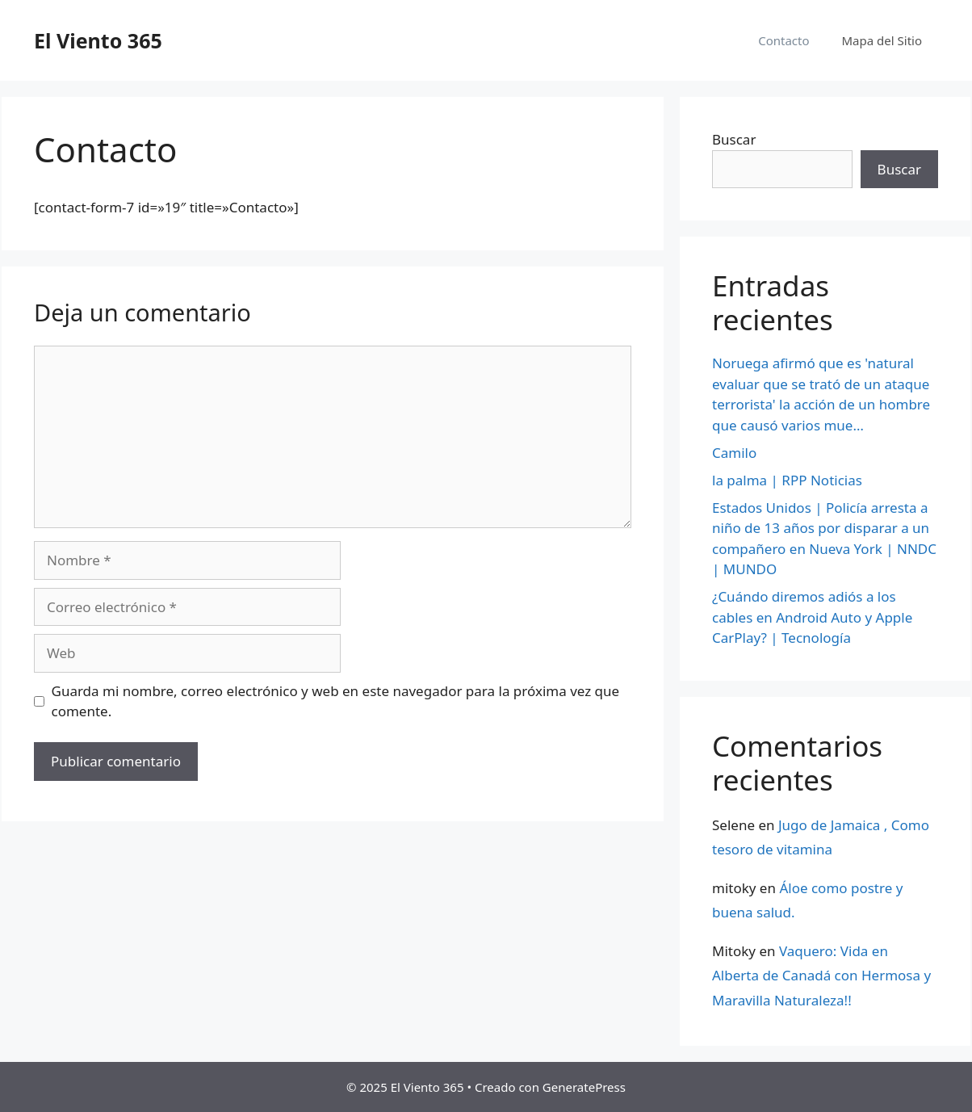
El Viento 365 (98, 40)
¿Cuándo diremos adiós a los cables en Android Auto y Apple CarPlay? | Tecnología (812, 617)
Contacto (783, 40)
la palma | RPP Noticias (787, 480)
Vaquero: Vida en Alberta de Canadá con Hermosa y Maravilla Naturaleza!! (821, 975)
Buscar (734, 139)
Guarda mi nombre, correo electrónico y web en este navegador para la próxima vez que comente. (336, 701)
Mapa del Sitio (882, 40)
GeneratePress (584, 1087)
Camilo (734, 452)
